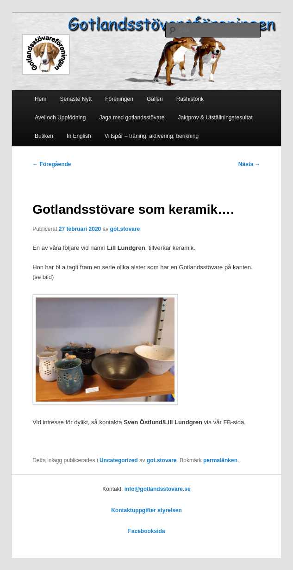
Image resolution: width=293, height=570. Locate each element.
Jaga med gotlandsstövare (132, 117)
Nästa (249, 164)
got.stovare (125, 229)
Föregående (51, 164)
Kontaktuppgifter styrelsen (146, 510)
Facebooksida (146, 531)
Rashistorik (190, 99)
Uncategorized (119, 460)
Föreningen (119, 99)
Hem (40, 99)
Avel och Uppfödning (60, 117)
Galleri (155, 99)
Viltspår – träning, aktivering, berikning (152, 136)
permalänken (220, 460)
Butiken (44, 136)
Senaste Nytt (76, 99)
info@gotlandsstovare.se (158, 489)
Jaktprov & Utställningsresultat (215, 117)
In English (79, 136)
